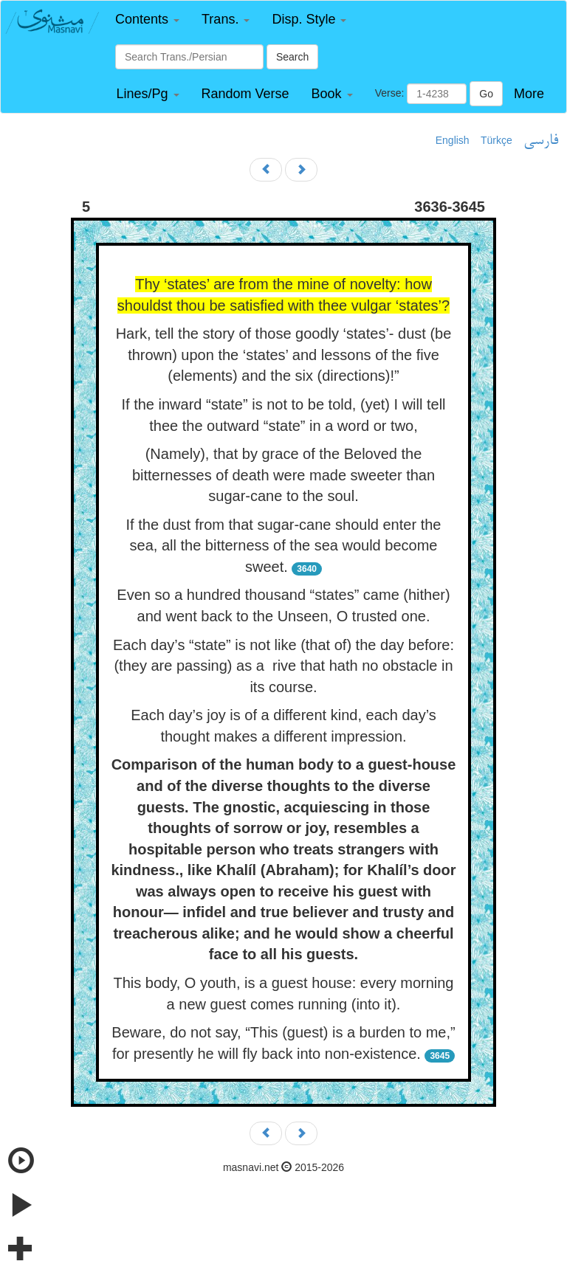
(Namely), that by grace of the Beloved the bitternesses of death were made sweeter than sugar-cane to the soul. (283, 475)
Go (486, 94)
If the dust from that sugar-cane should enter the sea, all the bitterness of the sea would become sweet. (283, 546)
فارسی (540, 141)
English (453, 140)
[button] (147, 19)
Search (292, 57)
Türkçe (496, 140)
